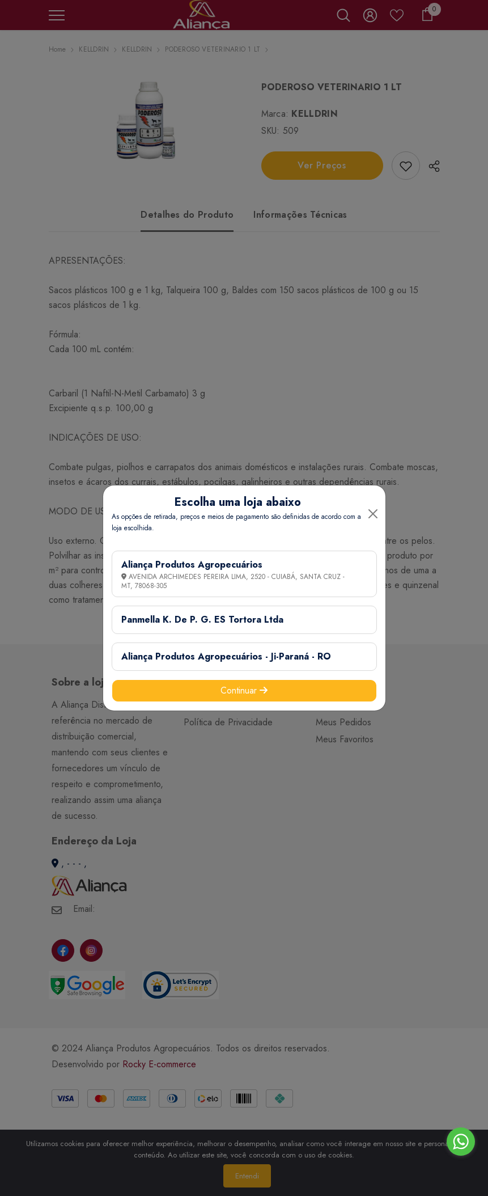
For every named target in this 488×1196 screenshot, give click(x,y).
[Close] (372, 514)
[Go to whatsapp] (461, 1141)
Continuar (244, 690)
